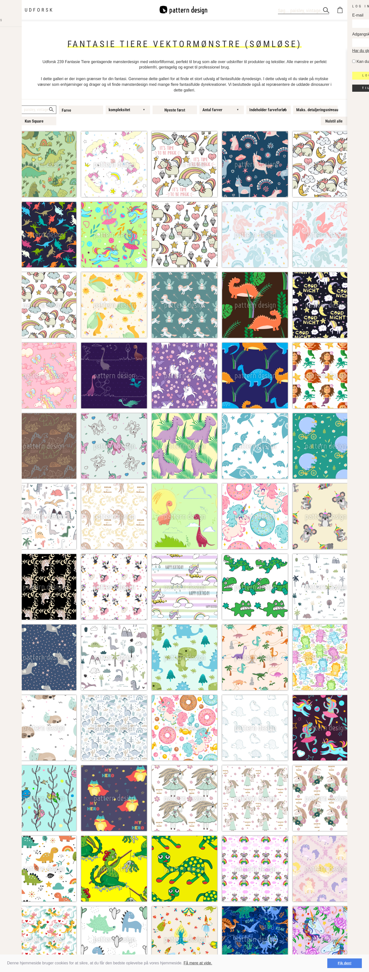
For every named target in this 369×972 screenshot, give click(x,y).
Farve (66, 110)
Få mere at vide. (198, 963)
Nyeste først (174, 110)
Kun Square (34, 121)
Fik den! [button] (344, 963)
